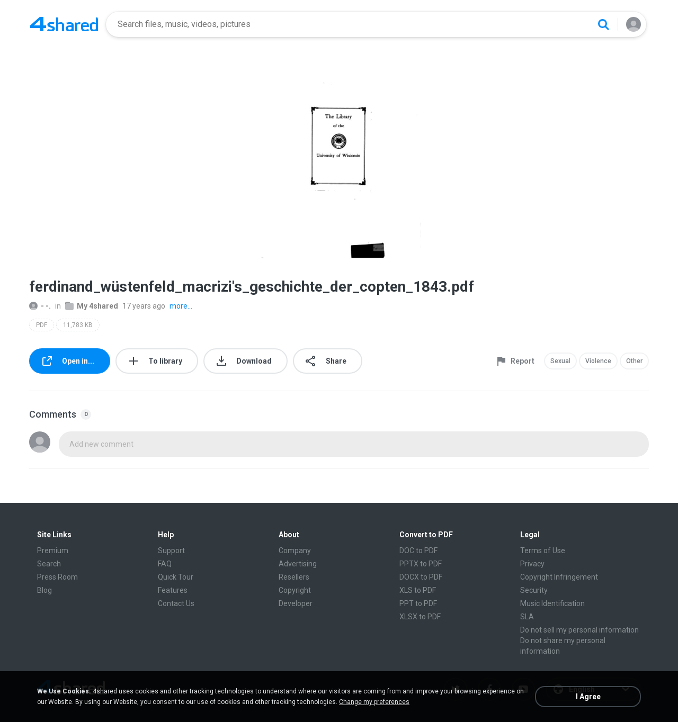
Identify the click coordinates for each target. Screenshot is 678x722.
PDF (41, 325)
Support (171, 550)
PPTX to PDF (420, 563)
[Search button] (603, 24)
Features (173, 590)
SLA (527, 616)
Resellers (294, 577)
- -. (40, 306)
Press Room (57, 577)
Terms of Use (542, 550)
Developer (296, 603)
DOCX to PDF (420, 577)
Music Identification (552, 603)
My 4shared (91, 306)
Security (534, 590)
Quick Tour (175, 577)
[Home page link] (64, 24)
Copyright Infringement (559, 577)
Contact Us (176, 603)
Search (49, 563)
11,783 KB (78, 325)
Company (295, 550)
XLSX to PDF (420, 616)
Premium (52, 550)
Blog (44, 590)
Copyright (295, 590)
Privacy (532, 563)
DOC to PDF (418, 550)
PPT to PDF (418, 603)
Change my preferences (374, 702)
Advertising (298, 563)
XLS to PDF (417, 590)
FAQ (165, 563)
